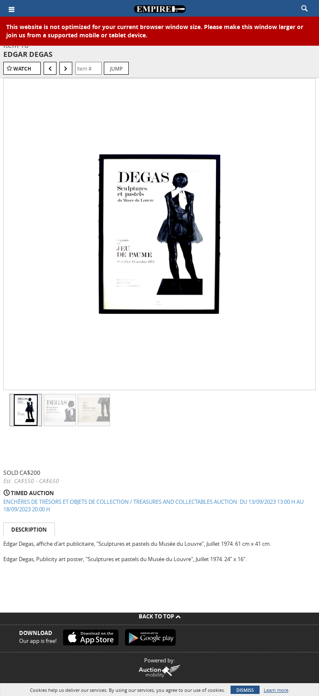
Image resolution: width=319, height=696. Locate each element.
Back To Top (160, 616)
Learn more (276, 690)
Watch (22, 68)
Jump (116, 68)
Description (29, 529)
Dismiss (245, 690)
